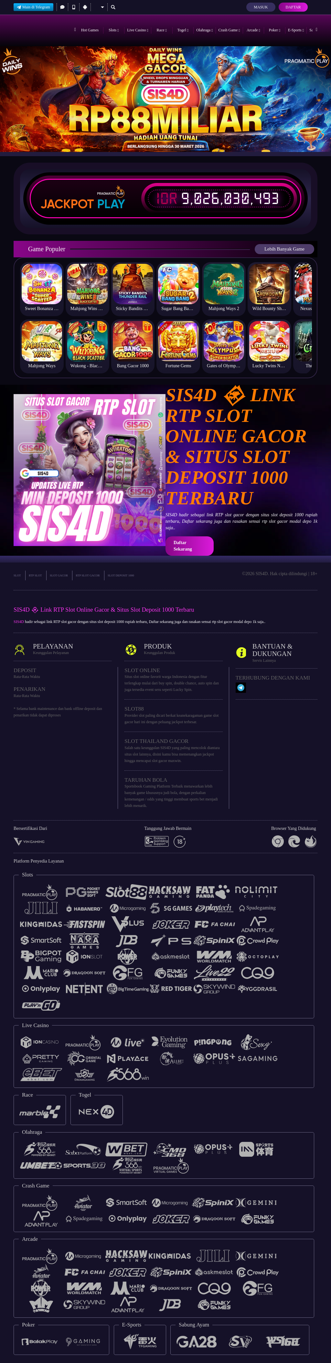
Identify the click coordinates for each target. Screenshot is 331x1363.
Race (162, 30)
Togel (183, 30)
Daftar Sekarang (183, 546)
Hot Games (90, 30)
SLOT (17, 575)
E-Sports (296, 30)
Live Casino (137, 30)
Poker (274, 30)
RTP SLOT (35, 575)
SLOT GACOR (59, 575)
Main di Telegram (33, 7)
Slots (114, 30)
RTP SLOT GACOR (88, 575)
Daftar (293, 7)
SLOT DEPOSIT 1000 (121, 575)
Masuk (261, 7)
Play (111, 204)
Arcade (253, 30)
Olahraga (204, 30)
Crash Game (229, 30)
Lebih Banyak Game (284, 249)
